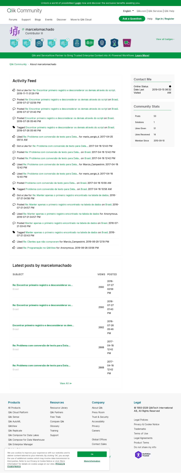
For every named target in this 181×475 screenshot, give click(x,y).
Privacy (96, 428)
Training (54, 432)
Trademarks (140, 431)
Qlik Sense (13, 419)
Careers (96, 432)
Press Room (98, 414)
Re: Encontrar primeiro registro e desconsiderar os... (43, 287)
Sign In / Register (164, 18)
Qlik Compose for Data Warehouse (26, 441)
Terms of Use (141, 435)
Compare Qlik (57, 423)
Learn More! (142, 57)
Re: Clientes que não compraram (41, 243)
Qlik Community (18, 66)
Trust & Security (100, 419)
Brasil (115, 101)
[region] (57, 459)
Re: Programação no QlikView (39, 249)
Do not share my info (145, 449)
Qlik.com (141, 11)
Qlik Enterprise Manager (20, 446)
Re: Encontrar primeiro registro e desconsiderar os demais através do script (74, 92)
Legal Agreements (143, 440)
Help (150, 18)
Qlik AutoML (14, 423)
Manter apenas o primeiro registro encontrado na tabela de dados (61, 225)
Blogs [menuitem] (38, 19)
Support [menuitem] (26, 19)
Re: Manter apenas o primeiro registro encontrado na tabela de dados (71, 197)
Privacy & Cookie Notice (146, 426)
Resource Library (59, 409)
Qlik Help (169, 11)
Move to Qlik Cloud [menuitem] (81, 19)
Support (54, 437)
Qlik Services (155, 11)
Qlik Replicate (15, 432)
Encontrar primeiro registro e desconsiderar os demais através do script (64, 120)
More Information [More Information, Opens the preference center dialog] (92, 461)
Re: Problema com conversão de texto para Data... (50, 138)
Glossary (54, 428)
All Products (14, 409)
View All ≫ (66, 385)
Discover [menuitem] (61, 19)
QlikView (12, 428)
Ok (92, 454)
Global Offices (99, 441)
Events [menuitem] (48, 19)
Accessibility (98, 423)
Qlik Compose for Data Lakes (23, 437)
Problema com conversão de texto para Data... (50, 185)
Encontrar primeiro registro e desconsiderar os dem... (43, 327)
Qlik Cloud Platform (18, 414)
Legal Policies (141, 421)
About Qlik (97, 409)
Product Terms (141, 444)
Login (78, 3)
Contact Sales (99, 446)
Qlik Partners (56, 414)
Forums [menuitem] (13, 19)
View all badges (164, 41)
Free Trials (55, 419)
